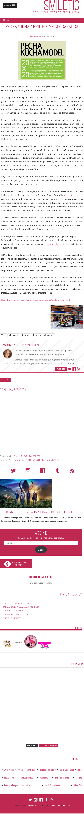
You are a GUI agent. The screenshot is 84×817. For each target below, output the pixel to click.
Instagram (28, 471)
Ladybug (79, 777)
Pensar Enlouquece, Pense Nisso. (17, 785)
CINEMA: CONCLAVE (12, 618)
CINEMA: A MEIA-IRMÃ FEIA (15, 611)
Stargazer (66, 805)
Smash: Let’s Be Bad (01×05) (27, 456)
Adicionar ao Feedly (19, 564)
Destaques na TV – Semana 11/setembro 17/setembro (41, 512)
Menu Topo (7, 5)
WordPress (56, 805)
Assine (41, 549)
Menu (8, 20)
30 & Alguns (9, 769)
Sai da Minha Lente (52, 785)
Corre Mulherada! (67, 769)
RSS (72, 471)
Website (61, 369)
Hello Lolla (44, 777)
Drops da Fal (9, 777)
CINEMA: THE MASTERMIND (15, 614)
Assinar (79, 369)
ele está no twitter (73, 195)
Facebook (74, 369)
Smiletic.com (33, 805)
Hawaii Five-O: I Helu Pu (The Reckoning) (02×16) (37, 460)
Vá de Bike (78, 785)
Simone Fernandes (28, 345)
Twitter (69, 369)
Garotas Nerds (27, 777)
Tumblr (57, 471)
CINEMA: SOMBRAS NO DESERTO (17, 603)
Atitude (5, 380)
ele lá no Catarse (54, 244)
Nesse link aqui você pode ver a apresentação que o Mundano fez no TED (35, 300)
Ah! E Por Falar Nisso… (27, 769)
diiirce (79, 769)
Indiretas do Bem (62, 777)
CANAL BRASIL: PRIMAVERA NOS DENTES (21, 607)
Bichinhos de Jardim (48, 769)
